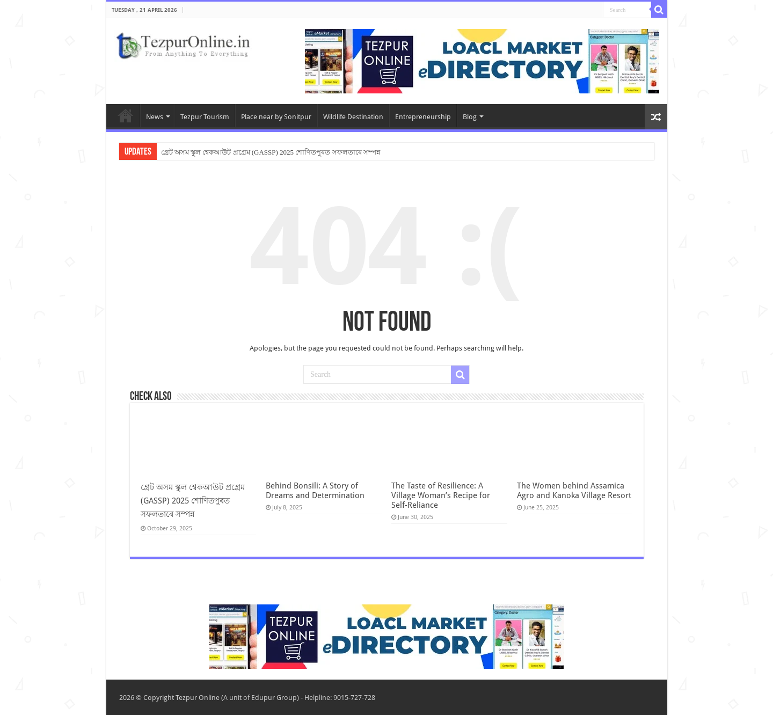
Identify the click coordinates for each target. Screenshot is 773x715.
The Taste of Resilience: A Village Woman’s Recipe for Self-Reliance (440, 495)
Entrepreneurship (423, 117)
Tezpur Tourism (204, 117)
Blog (470, 117)
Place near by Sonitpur (276, 117)
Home (126, 115)
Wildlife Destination (353, 117)
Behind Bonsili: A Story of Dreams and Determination (315, 490)
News (154, 117)
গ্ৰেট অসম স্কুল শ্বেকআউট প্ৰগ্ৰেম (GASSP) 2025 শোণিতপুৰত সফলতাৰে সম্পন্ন (270, 152)
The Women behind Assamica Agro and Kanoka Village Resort (574, 490)
